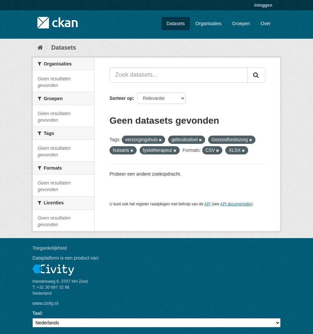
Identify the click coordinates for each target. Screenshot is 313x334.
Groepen (241, 23)
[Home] (40, 47)
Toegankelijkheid (49, 248)
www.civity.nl (45, 303)
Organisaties (209, 23)
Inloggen (263, 5)
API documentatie (235, 204)
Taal (36, 313)
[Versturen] (256, 75)
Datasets (175, 23)
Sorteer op (121, 98)
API (207, 204)
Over (266, 23)
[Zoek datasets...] (179, 75)
